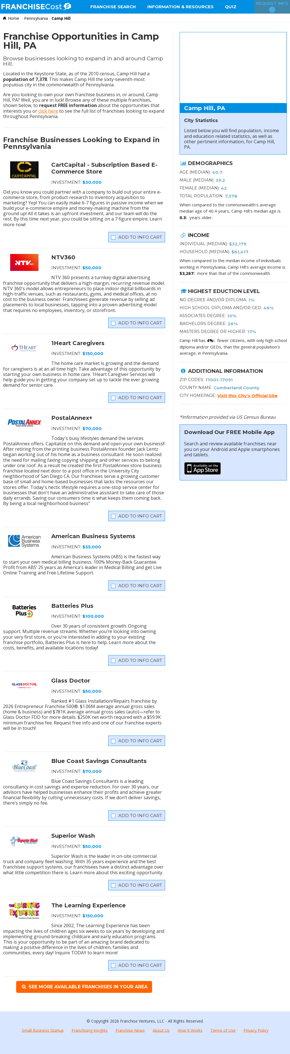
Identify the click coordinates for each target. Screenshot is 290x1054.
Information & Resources (180, 6)
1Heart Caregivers (78, 343)
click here (48, 111)
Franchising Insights (90, 1030)
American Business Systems (93, 536)
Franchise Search (113, 6)
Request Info (272, 7)
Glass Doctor (70, 680)
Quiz (230, 6)
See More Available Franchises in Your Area (84, 986)
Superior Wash (73, 835)
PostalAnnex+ (71, 417)
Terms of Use (223, 1030)
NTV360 (63, 257)
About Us (161, 1030)
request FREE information (68, 105)
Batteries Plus (72, 605)
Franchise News (130, 1030)
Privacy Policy (256, 1030)
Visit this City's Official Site (247, 395)
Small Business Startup (43, 1030)
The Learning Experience (88, 905)
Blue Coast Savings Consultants (99, 761)
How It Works (190, 1030)
